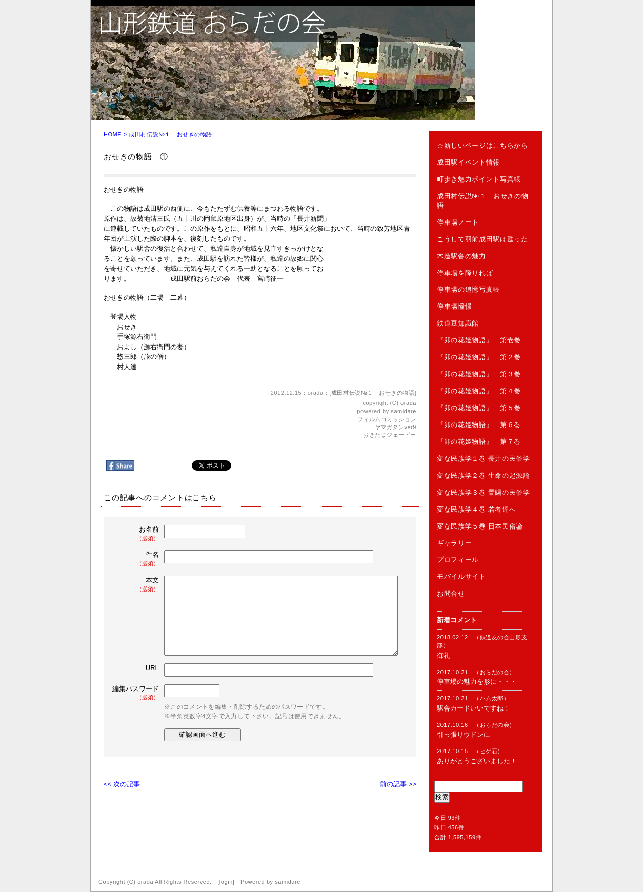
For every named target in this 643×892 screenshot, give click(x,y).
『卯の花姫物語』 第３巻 (479, 374)
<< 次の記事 (122, 784)
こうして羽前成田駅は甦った (482, 239)
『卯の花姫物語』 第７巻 (479, 441)
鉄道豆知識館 (458, 323)
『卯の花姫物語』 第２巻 (479, 357)
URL (152, 668)
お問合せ (451, 593)
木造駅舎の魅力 (461, 256)
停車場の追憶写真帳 (468, 289)
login (226, 882)
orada (408, 403)
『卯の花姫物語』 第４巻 (479, 391)
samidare (403, 411)
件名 (136, 559)
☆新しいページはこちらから (482, 145)
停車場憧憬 (454, 306)
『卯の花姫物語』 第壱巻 (479, 340)
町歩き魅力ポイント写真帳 (479, 179)
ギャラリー (454, 543)
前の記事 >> (398, 784)
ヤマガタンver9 (395, 427)
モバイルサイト (461, 576)
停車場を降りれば (465, 273)
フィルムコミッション (387, 419)
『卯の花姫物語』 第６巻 (479, 425)
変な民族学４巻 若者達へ (476, 509)
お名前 (136, 533)
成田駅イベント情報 (468, 162)
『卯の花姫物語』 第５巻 (479, 408)
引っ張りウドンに (463, 734)
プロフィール (458, 559)
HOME (113, 134)
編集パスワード (135, 693)
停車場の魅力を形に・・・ (477, 681)
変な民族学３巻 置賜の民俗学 (483, 492)
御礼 (443, 655)
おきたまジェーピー (389, 435)
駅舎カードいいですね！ (473, 708)
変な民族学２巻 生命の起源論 (483, 475)
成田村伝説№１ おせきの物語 (170, 134)
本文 (136, 584)
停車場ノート (458, 222)
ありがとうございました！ (477, 761)
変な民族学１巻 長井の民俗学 (483, 458)
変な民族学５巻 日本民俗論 (480, 526)
